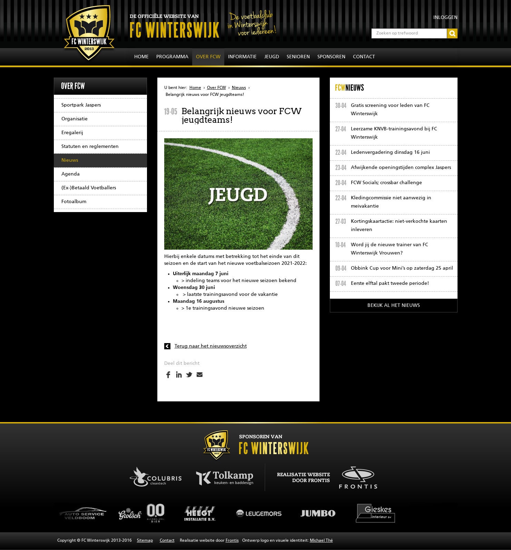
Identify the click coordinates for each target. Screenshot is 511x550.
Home (141, 56)
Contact (364, 56)
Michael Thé (321, 541)
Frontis (232, 541)
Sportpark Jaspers (81, 105)
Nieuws (69, 160)
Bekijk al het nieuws (393, 305)
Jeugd (271, 56)
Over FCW (208, 56)
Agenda (70, 174)
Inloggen (445, 17)
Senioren (298, 56)
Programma (172, 56)
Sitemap (145, 541)
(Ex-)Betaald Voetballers (88, 188)
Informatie (242, 56)
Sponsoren (331, 56)
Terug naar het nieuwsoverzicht (211, 346)
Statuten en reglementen (90, 146)
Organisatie (74, 119)
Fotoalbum (73, 201)
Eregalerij (72, 132)
